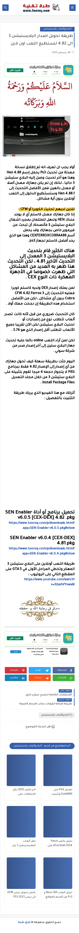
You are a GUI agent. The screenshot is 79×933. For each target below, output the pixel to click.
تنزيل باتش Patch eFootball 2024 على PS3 (60, 844)
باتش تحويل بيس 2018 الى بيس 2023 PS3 (21, 895)
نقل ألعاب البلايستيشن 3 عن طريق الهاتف (24, 844)
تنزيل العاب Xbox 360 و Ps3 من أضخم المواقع (58, 895)
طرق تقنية (24, 922)
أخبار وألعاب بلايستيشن (57, 29)
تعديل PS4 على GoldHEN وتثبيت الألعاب (62, 792)
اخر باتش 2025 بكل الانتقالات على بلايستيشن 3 (24, 792)
